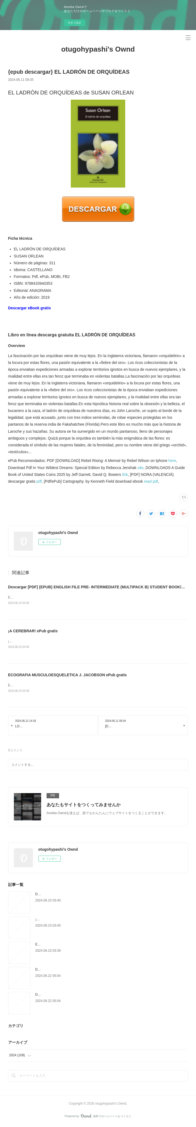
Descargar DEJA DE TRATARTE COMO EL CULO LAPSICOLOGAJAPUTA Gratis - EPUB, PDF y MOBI (110, 970)
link (125, 474)
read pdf (151, 481)
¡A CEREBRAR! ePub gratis (33, 631)
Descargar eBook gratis (29, 308)
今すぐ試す (74, 22)
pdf (39, 481)
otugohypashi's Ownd (98, 49)
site (140, 467)
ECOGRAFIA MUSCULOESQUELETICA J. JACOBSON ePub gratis (67, 676)
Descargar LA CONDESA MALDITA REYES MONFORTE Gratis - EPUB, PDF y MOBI (97, 996)
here (172, 460)
